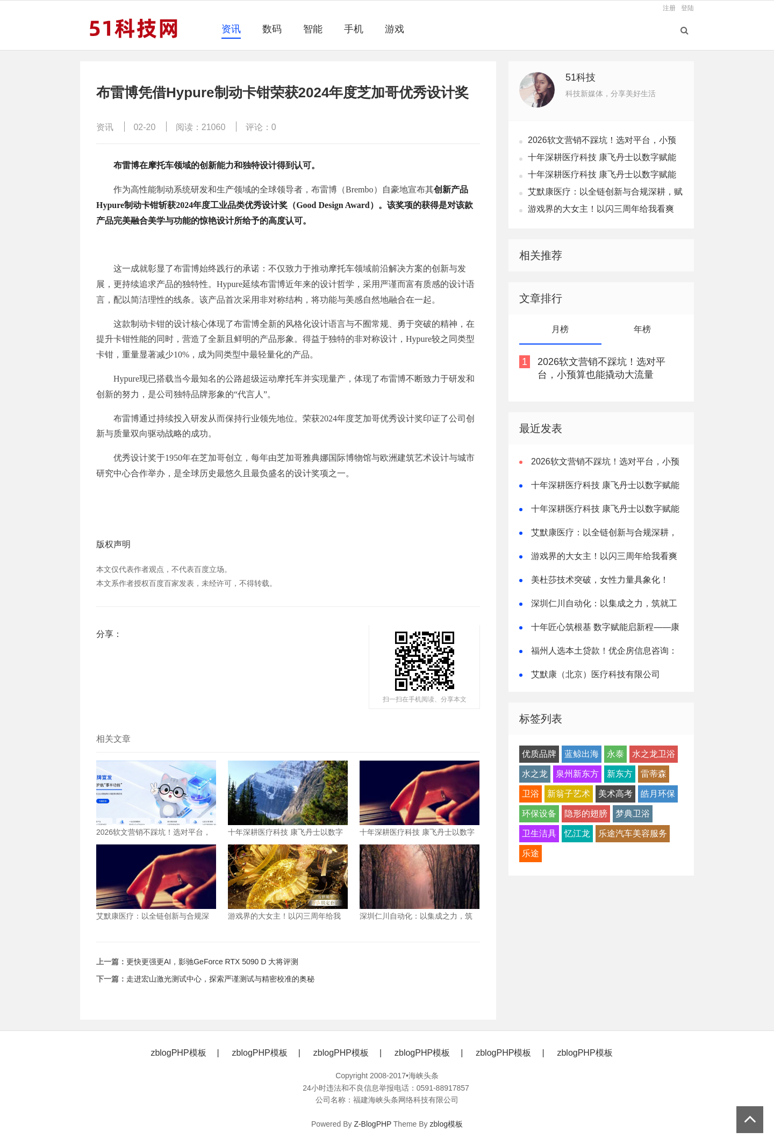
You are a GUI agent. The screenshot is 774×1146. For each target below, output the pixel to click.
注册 (669, 8)
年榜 (642, 329)
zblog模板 (446, 1124)
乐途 (530, 853)
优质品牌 (539, 753)
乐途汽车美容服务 (632, 833)
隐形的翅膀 (585, 813)
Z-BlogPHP (372, 1124)
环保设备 (539, 813)
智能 (312, 29)
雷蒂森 (653, 773)
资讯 (231, 29)
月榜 (560, 329)
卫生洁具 (539, 833)
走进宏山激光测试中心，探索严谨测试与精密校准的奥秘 (220, 979)
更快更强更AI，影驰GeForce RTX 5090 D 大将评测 (212, 961)
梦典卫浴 (632, 813)
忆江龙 (577, 833)
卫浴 (530, 793)
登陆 (687, 8)
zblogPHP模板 (178, 1052)
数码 (272, 29)
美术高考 (615, 793)
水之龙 (535, 773)
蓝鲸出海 (581, 753)
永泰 (615, 753)
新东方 (620, 773)
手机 (353, 29)
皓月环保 (658, 793)
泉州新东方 (577, 773)
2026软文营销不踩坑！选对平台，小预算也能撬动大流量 (601, 368)
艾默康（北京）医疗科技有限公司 (595, 674)
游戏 (394, 29)
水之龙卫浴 (653, 753)
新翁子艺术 (568, 793)
